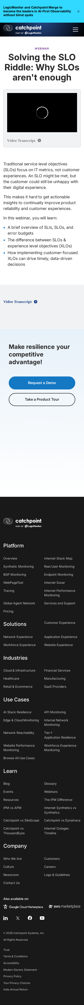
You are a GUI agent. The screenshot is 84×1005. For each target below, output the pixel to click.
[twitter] (17, 918)
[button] (78, 11)
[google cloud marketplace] (23, 906)
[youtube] (42, 918)
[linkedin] (5, 918)
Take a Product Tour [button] (42, 399)
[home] (22, 29)
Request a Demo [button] (42, 383)
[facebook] (30, 918)
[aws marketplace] (64, 906)
